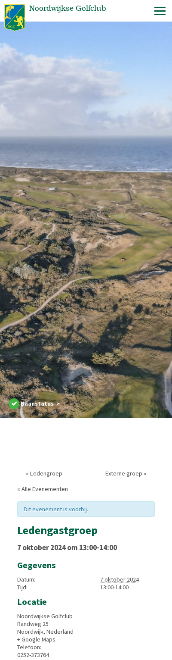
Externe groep (125, 473)
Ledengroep (44, 473)
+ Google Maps (36, 639)
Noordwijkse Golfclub (45, 616)
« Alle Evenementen (42, 489)
